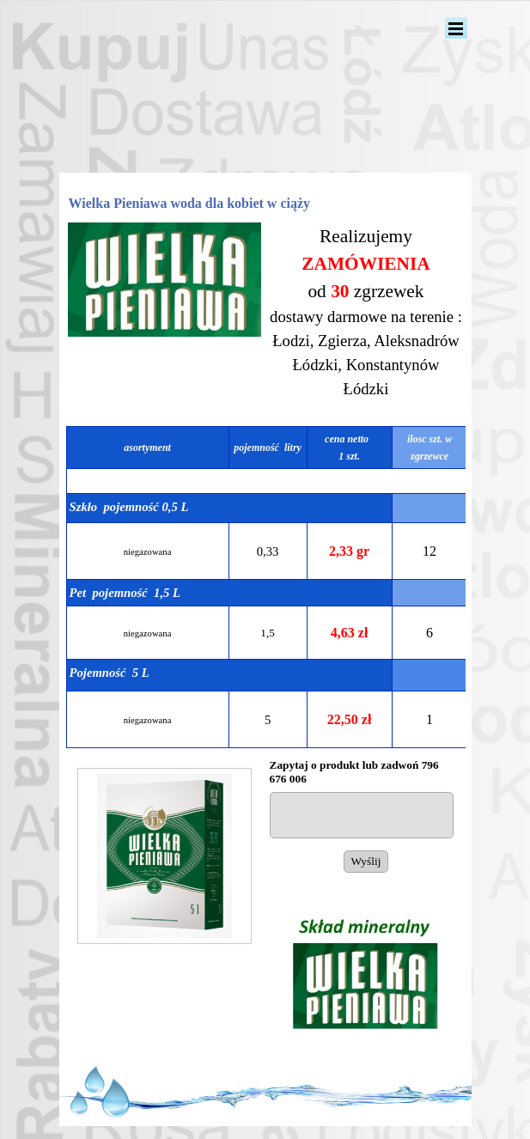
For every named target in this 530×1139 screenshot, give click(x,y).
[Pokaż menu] (456, 28)
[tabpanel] (366, 320)
